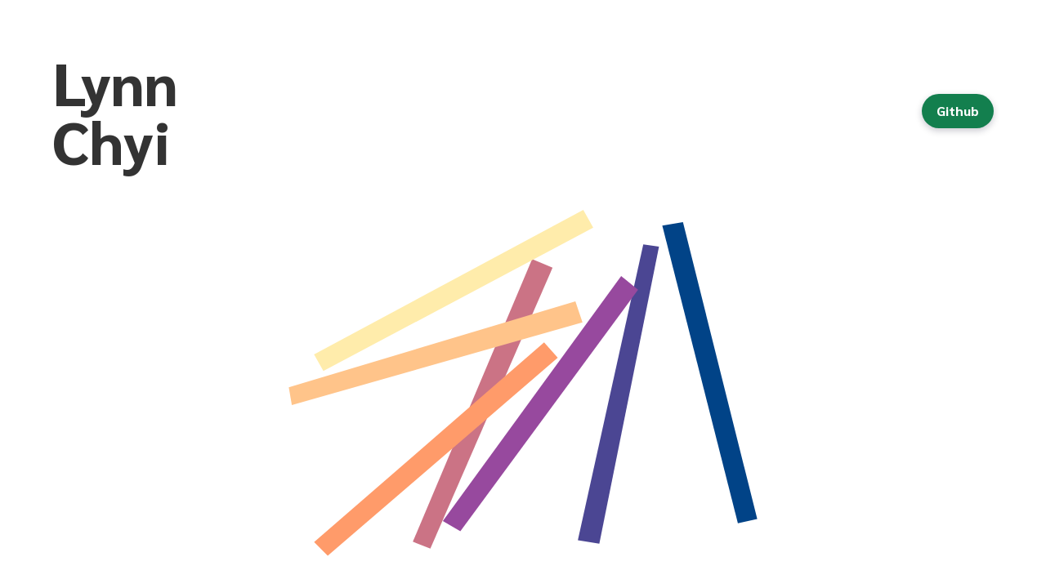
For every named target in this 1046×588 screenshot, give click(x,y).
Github (957, 110)
